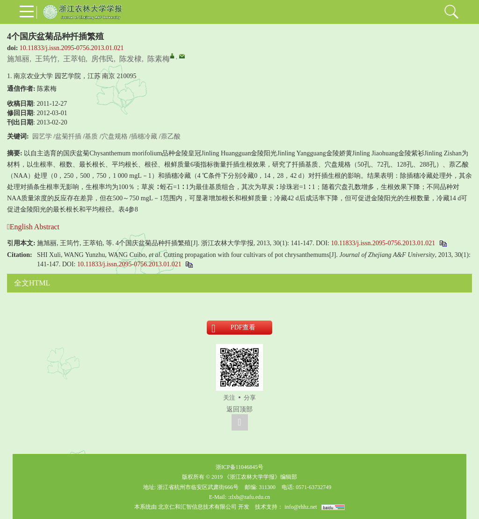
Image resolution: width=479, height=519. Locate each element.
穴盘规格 (115, 136)
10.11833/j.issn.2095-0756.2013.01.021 (72, 47)
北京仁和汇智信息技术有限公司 (197, 507)
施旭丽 (18, 59)
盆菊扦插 (68, 136)
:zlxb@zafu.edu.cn (249, 497)
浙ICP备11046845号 (239, 467)
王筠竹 (46, 59)
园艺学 (42, 136)
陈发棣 (130, 59)
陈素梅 (158, 59)
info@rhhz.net (300, 507)
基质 (91, 136)
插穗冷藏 (144, 136)
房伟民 (102, 59)
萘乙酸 (171, 136)
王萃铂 (74, 59)
